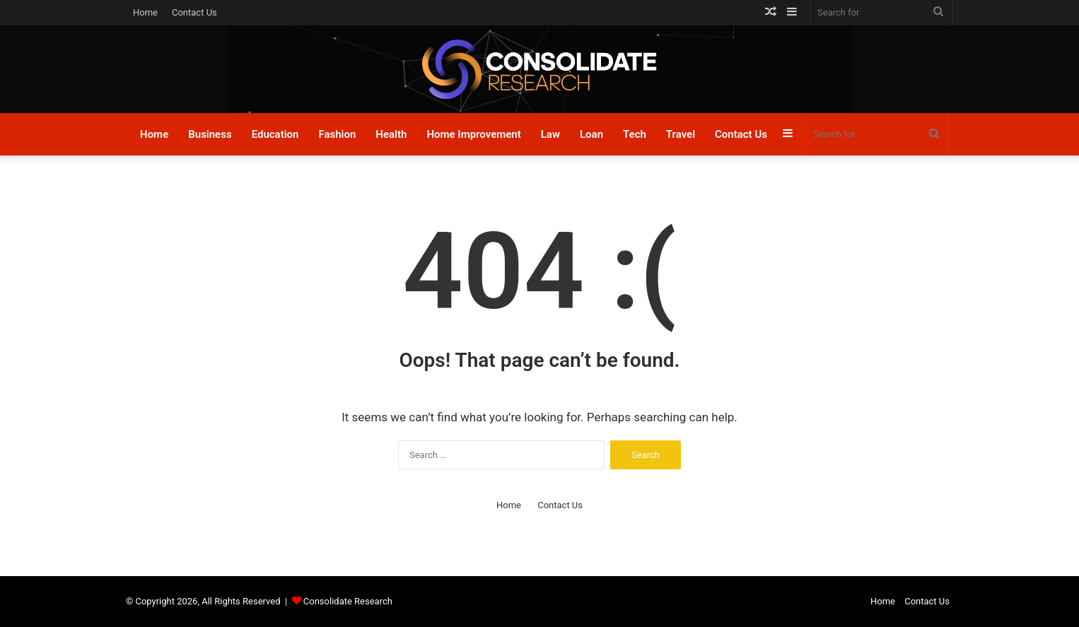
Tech (634, 134)
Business (209, 134)
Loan (591, 134)
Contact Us (194, 12)
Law (550, 134)
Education (275, 134)
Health (391, 134)
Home (145, 12)
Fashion (337, 134)
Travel (680, 134)
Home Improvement (473, 134)
